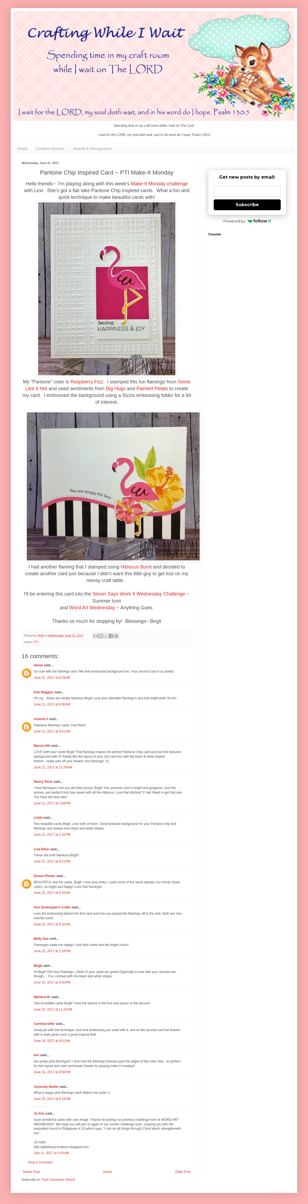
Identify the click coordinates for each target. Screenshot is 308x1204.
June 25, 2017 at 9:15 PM (52, 1099)
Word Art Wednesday (92, 607)
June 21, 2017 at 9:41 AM (52, 731)
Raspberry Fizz (87, 381)
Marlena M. (42, 997)
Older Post (182, 1172)
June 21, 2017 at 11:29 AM (53, 767)
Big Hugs (116, 388)
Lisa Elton (41, 849)
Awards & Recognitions (92, 148)
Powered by (247, 221)
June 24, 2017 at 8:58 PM (52, 1072)
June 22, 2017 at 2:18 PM (52, 951)
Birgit (38, 966)
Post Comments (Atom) (58, 1180)
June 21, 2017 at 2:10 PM (52, 835)
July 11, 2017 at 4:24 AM (51, 1153)
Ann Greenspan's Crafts (52, 907)
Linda (38, 818)
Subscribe (247, 204)
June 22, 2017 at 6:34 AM (52, 893)
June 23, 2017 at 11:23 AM (53, 1009)
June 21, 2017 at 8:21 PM (52, 861)
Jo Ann (39, 1113)
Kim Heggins (43, 692)
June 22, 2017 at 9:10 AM (52, 924)
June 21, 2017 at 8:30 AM (52, 704)
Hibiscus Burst (136, 567)
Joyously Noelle (46, 1087)
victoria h (41, 719)
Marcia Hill (42, 746)
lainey (38, 665)
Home (22, 148)
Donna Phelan (44, 876)
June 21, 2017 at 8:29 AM (52, 678)
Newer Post (31, 1172)
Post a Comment (40, 1162)
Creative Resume (50, 148)
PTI (36, 642)
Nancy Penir (43, 782)
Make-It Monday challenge (159, 183)
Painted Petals (152, 388)
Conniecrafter (44, 1024)
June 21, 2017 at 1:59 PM (52, 803)
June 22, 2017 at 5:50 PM (52, 982)
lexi (36, 1055)
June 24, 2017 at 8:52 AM (52, 1041)
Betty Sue (41, 939)
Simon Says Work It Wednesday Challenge (138, 594)
